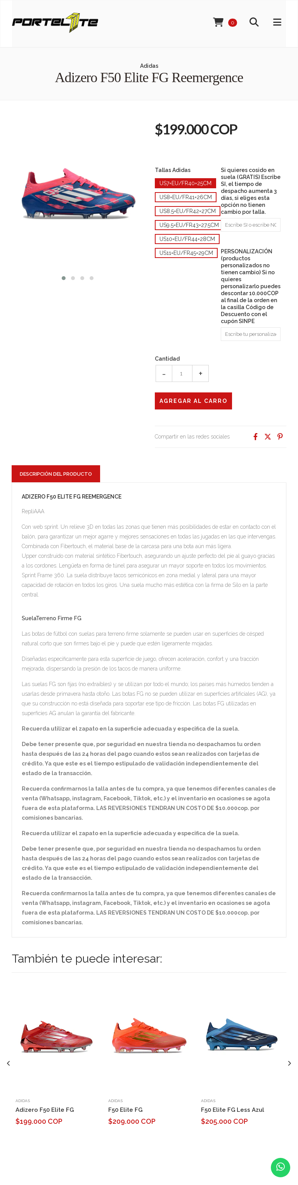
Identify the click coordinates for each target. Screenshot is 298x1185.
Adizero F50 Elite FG (45, 1109)
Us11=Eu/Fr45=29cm (186, 253)
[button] (63, 277)
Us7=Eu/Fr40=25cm (185, 183)
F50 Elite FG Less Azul (232, 1109)
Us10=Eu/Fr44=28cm (187, 239)
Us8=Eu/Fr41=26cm (185, 197)
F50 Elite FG (125, 1109)
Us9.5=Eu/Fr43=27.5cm (189, 225)
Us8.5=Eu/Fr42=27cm (187, 211)
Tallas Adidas (173, 170)
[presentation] (9, 1063)
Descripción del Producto (56, 474)
